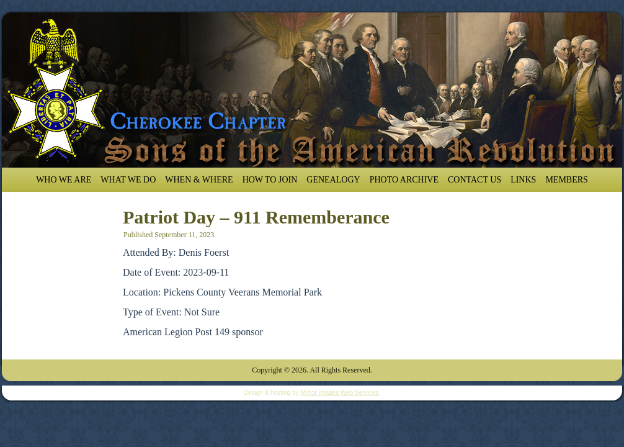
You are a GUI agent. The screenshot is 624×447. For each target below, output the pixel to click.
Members (566, 179)
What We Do (128, 179)
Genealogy (333, 179)
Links (523, 179)
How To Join (270, 179)
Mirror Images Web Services (339, 392)
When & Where (199, 179)
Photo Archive (404, 179)
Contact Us (474, 179)
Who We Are (63, 179)
